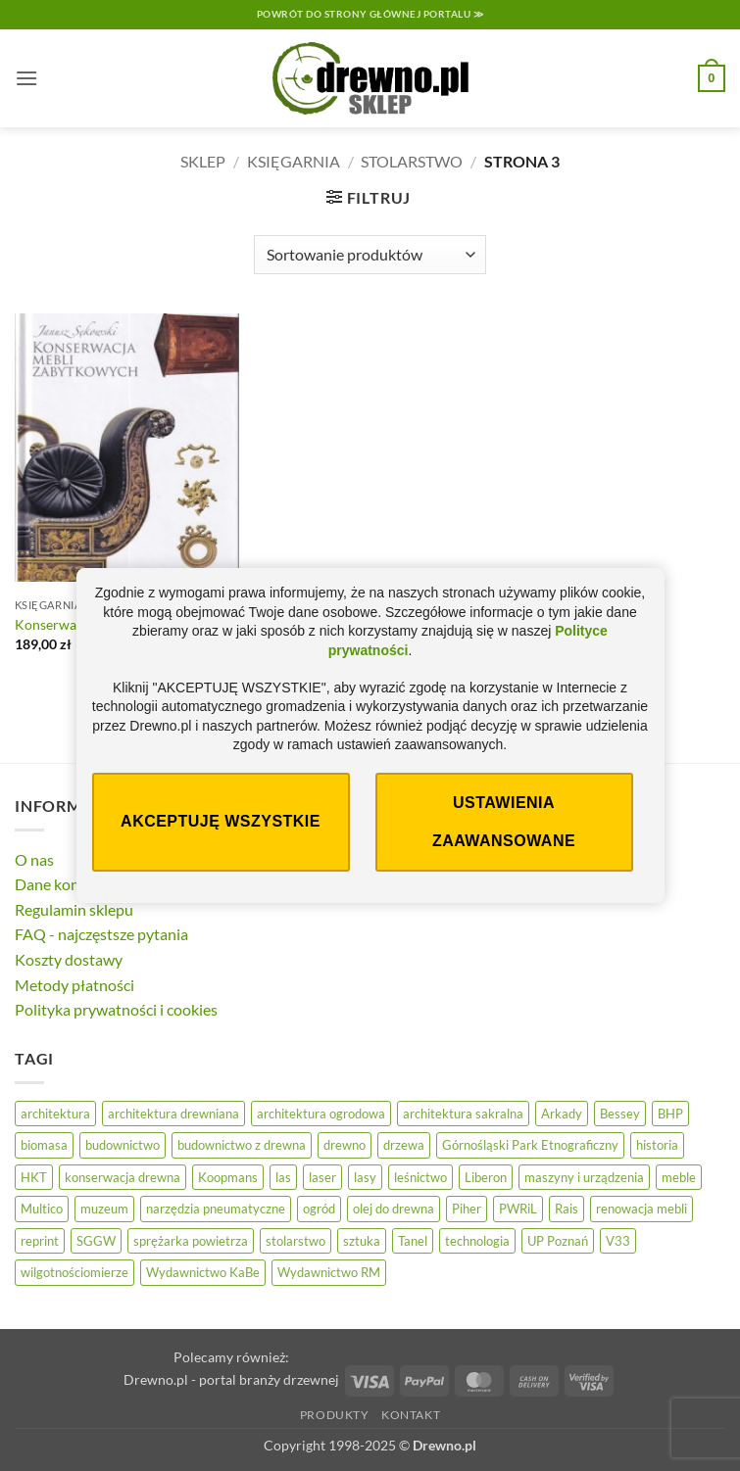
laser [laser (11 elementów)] (322, 1177)
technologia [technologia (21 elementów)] (477, 1241)
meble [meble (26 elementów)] (679, 1177)
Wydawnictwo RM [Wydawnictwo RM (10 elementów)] (328, 1272)
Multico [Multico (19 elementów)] (42, 1208)
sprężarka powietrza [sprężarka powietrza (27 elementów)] (190, 1241)
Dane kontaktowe (75, 884)
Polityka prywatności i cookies (116, 1009)
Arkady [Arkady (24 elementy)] (561, 1113)
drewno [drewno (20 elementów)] (344, 1145)
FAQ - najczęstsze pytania (101, 934)
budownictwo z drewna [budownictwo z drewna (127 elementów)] (241, 1145)
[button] (26, 78)
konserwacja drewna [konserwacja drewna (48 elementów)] (122, 1177)
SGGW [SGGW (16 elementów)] (96, 1241)
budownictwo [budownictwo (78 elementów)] (122, 1145)
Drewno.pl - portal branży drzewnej (231, 1379)
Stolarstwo (412, 161)
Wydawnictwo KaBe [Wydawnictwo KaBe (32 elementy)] (203, 1272)
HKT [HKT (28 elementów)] (34, 1177)
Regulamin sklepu (74, 909)
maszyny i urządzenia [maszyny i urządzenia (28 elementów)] (584, 1177)
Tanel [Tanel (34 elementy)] (412, 1241)
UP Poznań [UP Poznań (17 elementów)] (557, 1241)
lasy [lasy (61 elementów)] (365, 1177)
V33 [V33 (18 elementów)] (618, 1241)
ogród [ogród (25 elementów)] (319, 1208)
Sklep (202, 161)
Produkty (335, 1414)
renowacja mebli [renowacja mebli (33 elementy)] (641, 1208)
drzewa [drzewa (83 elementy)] (403, 1145)
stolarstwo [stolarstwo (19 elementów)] (295, 1241)
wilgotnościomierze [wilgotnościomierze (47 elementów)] (74, 1272)
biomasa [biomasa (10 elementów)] (44, 1145)
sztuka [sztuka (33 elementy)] (361, 1241)
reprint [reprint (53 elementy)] (40, 1241)
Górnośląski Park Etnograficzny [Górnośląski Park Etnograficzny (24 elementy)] (530, 1145)
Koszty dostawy (69, 959)
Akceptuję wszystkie (221, 821)
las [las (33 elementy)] (283, 1177)
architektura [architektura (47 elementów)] (55, 1113)
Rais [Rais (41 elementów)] (566, 1208)
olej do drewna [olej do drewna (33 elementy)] (393, 1208)
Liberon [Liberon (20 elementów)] (486, 1177)
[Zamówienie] (369, 254)
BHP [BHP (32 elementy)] (670, 1113)
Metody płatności (74, 984)
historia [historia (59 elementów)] (657, 1145)
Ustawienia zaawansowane (503, 821)
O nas (34, 859)
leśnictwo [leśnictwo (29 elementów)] (420, 1177)
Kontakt (410, 1414)
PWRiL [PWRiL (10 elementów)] (518, 1208)
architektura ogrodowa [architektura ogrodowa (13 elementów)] (321, 1113)
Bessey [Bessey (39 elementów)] (620, 1113)
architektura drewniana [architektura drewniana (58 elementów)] (173, 1113)
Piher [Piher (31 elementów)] (466, 1208)
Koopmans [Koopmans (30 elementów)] (228, 1177)
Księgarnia (293, 161)
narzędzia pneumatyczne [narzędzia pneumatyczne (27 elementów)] (215, 1208)
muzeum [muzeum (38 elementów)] (104, 1208)
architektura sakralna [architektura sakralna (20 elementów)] (463, 1113)
